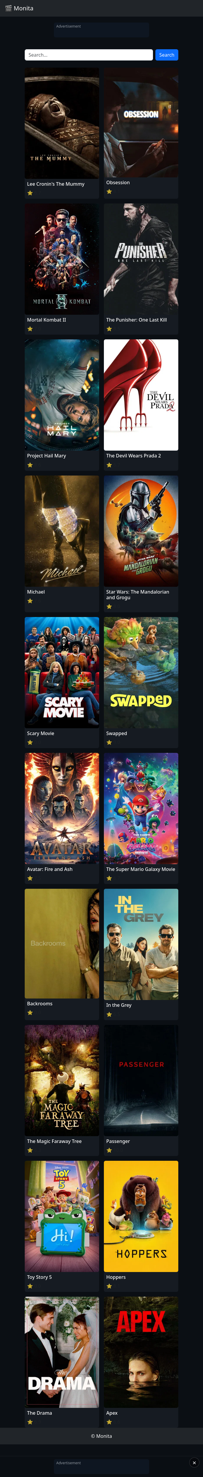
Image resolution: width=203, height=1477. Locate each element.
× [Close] (194, 1462)
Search (166, 55)
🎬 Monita (19, 8)
